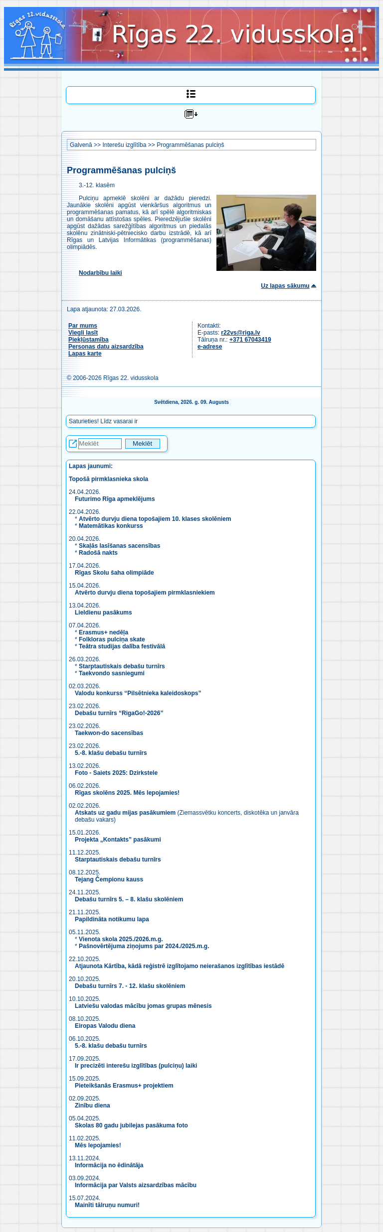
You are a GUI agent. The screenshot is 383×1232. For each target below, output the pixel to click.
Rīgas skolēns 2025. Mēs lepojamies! (127, 792)
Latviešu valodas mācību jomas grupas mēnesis (143, 1005)
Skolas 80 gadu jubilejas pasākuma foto (131, 1125)
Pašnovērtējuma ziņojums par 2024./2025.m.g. (144, 946)
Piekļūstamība (88, 339)
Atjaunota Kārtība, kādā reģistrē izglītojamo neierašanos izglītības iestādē (179, 966)
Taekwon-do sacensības (109, 733)
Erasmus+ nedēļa (103, 632)
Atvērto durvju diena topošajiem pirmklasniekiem (145, 592)
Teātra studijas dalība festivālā (122, 646)
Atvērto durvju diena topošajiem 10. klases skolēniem (155, 518)
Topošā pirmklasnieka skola (108, 479)
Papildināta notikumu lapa (112, 919)
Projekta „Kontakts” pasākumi (118, 839)
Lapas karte (85, 353)
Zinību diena (92, 1105)
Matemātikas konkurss (111, 525)
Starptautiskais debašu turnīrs (122, 666)
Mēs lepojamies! (98, 1145)
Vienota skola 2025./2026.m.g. (121, 939)
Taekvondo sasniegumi (112, 673)
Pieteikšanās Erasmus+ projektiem (124, 1085)
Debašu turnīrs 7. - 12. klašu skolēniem (130, 986)
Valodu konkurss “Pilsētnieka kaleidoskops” (138, 693)
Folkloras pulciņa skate (112, 639)
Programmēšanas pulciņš (190, 144)
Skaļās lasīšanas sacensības (119, 545)
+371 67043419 (250, 339)
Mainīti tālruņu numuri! (107, 1205)
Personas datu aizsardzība (106, 346)
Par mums (82, 325)
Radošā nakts (98, 552)
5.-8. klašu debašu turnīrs (112, 752)
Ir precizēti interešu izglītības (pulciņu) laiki (136, 1065)
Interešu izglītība (124, 144)
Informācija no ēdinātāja (109, 1165)
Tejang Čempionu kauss (109, 879)
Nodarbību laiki (100, 272)
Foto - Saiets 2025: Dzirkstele (116, 772)
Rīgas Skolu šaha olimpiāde (114, 572)
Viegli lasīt (83, 332)
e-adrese (209, 346)
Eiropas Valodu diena (105, 1025)
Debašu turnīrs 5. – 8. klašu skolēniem (129, 899)
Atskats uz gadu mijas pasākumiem (125, 812)
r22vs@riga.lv (240, 332)
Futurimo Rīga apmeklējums (115, 498)
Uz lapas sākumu (285, 285)
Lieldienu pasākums (103, 612)
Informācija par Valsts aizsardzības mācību (135, 1185)
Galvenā (81, 144)
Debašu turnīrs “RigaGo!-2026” (119, 713)
